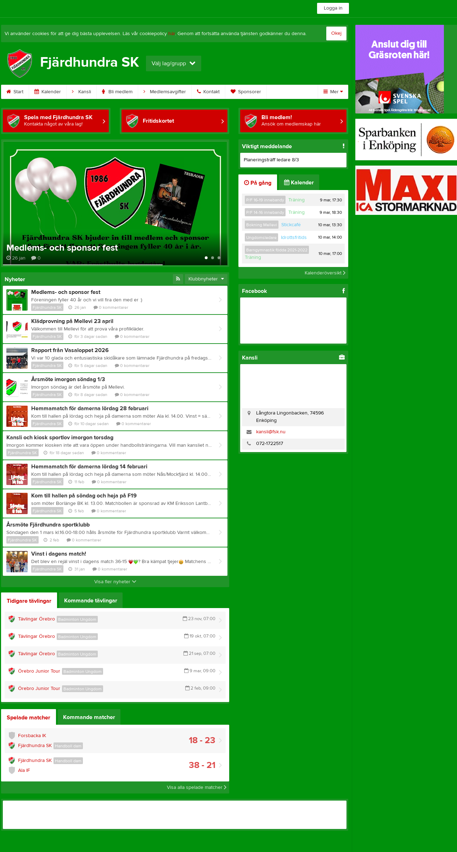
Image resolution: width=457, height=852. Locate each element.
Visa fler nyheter (115, 582)
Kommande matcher (89, 717)
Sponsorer (246, 92)
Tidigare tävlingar (29, 601)
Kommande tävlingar (90, 600)
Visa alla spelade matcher (196, 787)
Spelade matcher (28, 717)
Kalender (47, 92)
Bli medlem (117, 92)
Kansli (81, 92)
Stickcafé (291, 225)
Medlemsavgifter (164, 92)
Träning (296, 200)
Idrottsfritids (294, 237)
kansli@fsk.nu (271, 432)
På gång (257, 182)
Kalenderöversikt (325, 272)
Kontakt (208, 92)
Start (14, 92)
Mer (333, 92)
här (171, 33)
